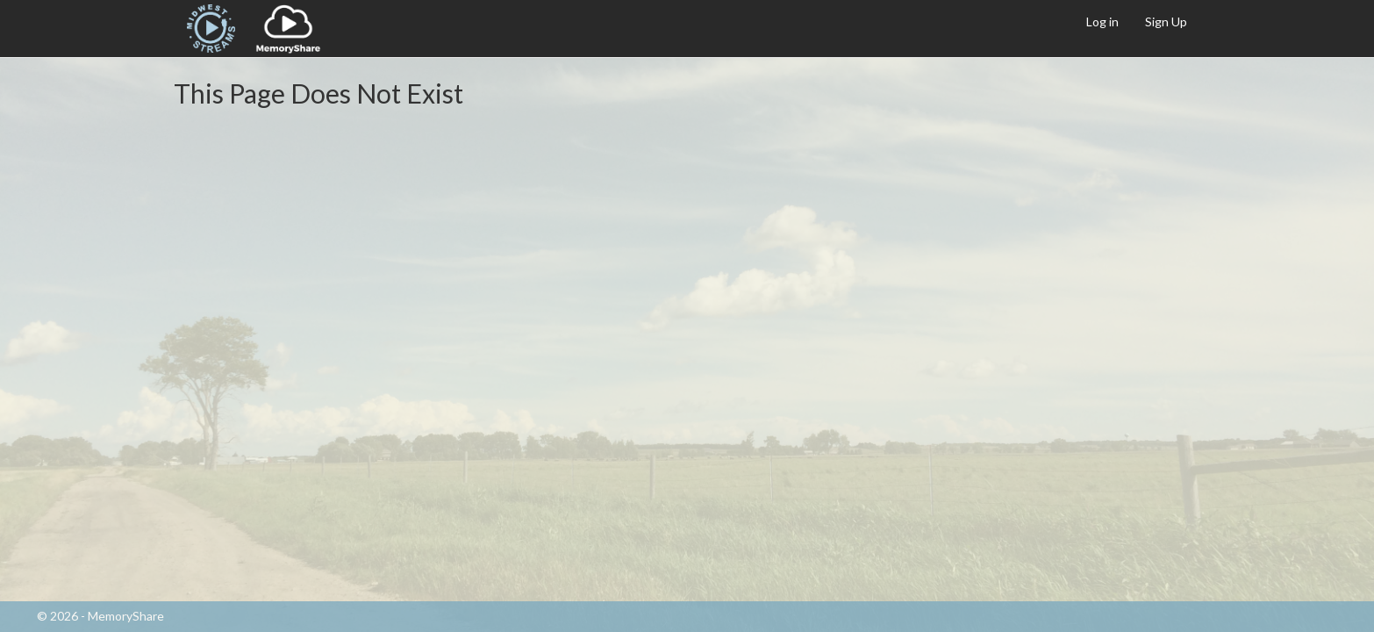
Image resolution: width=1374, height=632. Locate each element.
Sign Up (1166, 21)
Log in (1102, 21)
